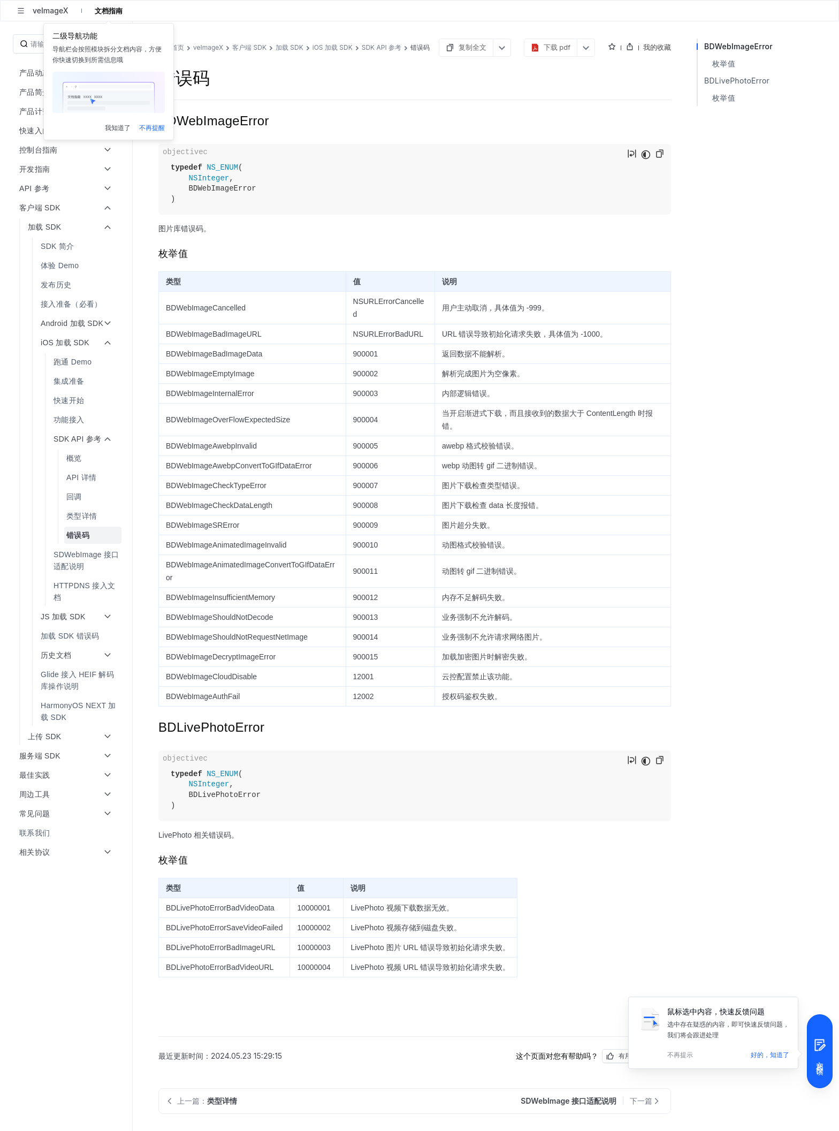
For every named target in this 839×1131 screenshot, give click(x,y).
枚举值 (723, 63)
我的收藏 (657, 47)
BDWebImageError (738, 46)
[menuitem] (67, 246)
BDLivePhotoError (736, 80)
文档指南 (109, 10)
